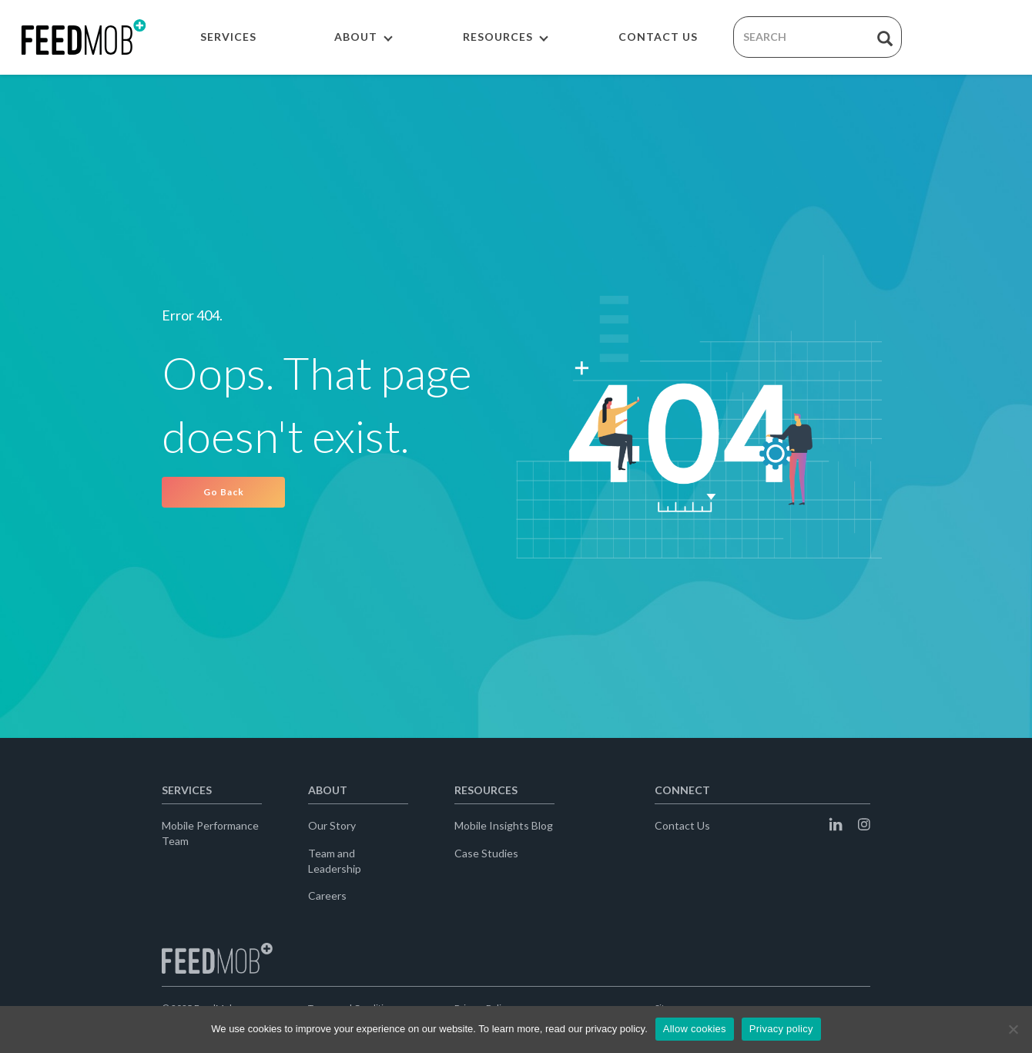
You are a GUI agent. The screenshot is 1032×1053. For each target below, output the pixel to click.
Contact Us (682, 825)
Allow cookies (694, 1029)
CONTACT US (658, 36)
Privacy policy (781, 1029)
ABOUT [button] (363, 36)
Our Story (332, 825)
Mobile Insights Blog (503, 825)
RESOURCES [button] (505, 36)
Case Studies (486, 853)
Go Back (223, 492)
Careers (327, 895)
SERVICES (228, 36)
